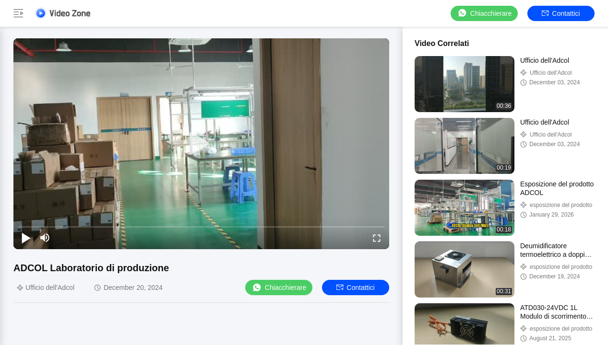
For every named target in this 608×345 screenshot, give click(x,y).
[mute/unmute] (45, 237)
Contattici (561, 13)
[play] (202, 144)
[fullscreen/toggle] (376, 237)
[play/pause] (26, 237)
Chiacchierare (484, 13)
